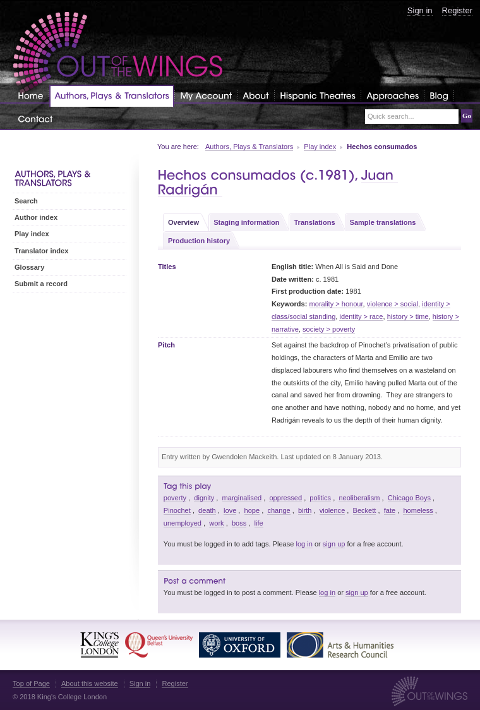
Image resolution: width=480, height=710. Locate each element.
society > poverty (329, 329)
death (207, 510)
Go (466, 115)
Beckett (364, 510)
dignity (204, 498)
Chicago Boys (409, 498)
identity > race (361, 316)
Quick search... (391, 116)
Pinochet (177, 510)
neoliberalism (359, 498)
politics (320, 498)
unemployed (182, 523)
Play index (320, 146)
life (259, 523)
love (230, 510)
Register (457, 10)
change (278, 510)
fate (389, 510)
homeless (418, 510)
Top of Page (31, 683)
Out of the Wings (118, 53)
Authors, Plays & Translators (249, 146)
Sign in (420, 10)
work (216, 523)
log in (304, 544)
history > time (408, 316)
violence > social (392, 304)
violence (332, 510)
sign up (334, 544)
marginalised (242, 498)
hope (252, 510)
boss (239, 523)
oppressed (285, 498)
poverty (175, 498)
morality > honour (336, 304)
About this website (89, 683)
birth (305, 510)
